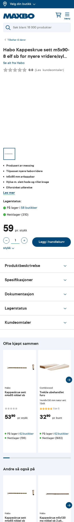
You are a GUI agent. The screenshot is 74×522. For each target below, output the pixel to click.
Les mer (9, 193)
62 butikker (27, 434)
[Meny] (67, 16)
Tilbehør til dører (16, 40)
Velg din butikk (23, 4)
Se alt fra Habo (13, 63)
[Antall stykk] (15, 240)
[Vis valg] (8, 248)
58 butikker (29, 208)
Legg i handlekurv (52, 242)
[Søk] (37, 27)
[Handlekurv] (58, 14)
